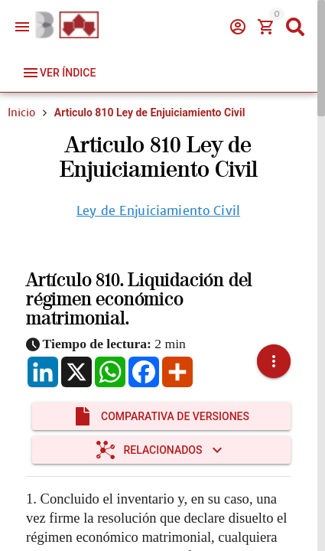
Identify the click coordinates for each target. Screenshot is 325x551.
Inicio (21, 112)
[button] (274, 361)
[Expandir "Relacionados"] (161, 450)
